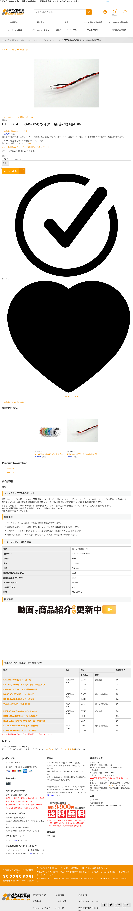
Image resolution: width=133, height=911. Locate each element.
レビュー (10, 472)
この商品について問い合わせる (14, 402)
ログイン (49, 749)
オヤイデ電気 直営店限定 (92, 22)
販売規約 (82, 895)
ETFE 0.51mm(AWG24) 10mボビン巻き (49, 454)
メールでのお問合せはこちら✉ (96, 1)
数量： (5, 163)
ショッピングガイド (43, 908)
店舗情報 (37, 901)
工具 (66, 22)
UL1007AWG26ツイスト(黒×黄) (16, 704)
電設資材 (40, 22)
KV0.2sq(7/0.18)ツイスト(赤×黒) (17, 680)
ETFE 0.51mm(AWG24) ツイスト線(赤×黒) (82, 454)
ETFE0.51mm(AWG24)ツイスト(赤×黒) (19, 730)
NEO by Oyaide (119, 30)
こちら (28, 143)
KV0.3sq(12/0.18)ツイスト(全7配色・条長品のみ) (24, 684)
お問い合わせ (39, 895)
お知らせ (112, 785)
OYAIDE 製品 (92, 30)
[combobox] (63, 12)
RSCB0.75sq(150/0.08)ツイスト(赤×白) (20, 711)
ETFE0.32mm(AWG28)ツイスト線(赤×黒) (21, 726)
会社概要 (59, 895)
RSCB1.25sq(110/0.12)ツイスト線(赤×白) (20, 716)
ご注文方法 (60, 901)
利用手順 (59, 908)
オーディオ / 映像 (15, 30)
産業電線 (14, 22)
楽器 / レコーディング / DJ (66, 30)
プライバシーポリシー (89, 901)
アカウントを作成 (68, 749)
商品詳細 (10, 468)
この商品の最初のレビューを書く (15, 131)
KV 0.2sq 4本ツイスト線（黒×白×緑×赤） (21, 689)
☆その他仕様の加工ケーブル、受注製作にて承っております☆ (27, 147)
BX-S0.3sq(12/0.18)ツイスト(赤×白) (18, 699)
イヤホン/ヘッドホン (40, 30)
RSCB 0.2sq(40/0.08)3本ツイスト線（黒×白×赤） (24, 721)
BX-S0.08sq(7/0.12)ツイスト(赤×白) (18, 694)
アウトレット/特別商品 (118, 22)
